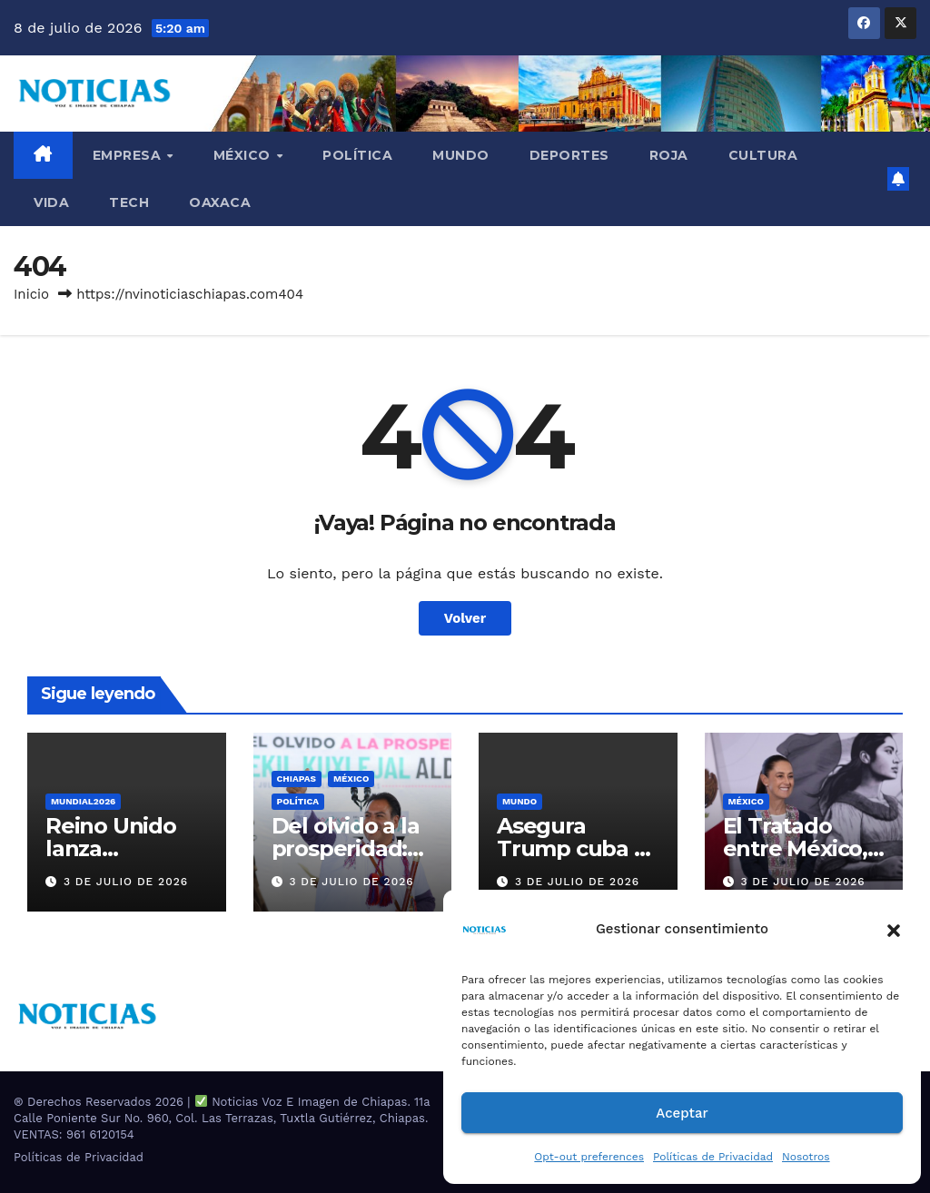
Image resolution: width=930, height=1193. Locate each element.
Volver (465, 618)
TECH (129, 202)
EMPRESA (129, 155)
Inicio (31, 294)
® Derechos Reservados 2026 (100, 1102)
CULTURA (763, 155)
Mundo (461, 155)
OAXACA (220, 202)
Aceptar (681, 1113)
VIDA (51, 202)
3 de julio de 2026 (126, 881)
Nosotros (806, 1156)
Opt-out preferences (589, 1156)
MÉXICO (244, 155)
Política (357, 155)
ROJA (668, 155)
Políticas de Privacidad (713, 1156)
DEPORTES (569, 155)
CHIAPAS (296, 779)
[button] (894, 929)
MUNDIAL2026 (83, 801)
